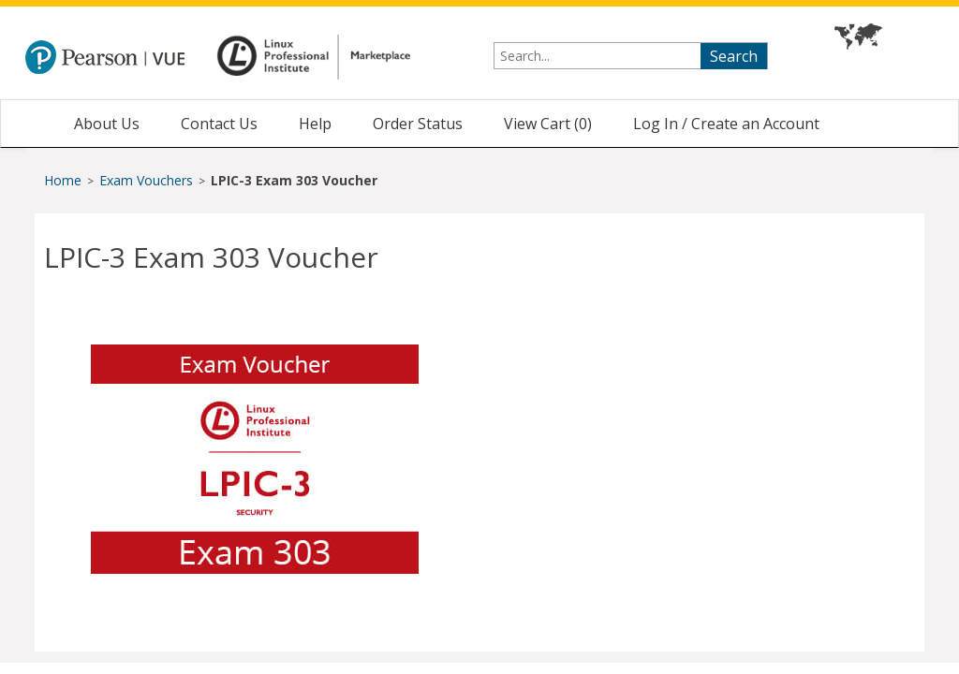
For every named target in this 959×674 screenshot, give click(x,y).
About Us (107, 123)
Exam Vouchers (148, 180)
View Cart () (548, 123)
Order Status (418, 123)
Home (62, 180)
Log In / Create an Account (726, 123)
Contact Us (219, 123)
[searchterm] (630, 55)
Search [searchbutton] (734, 56)
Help (315, 123)
